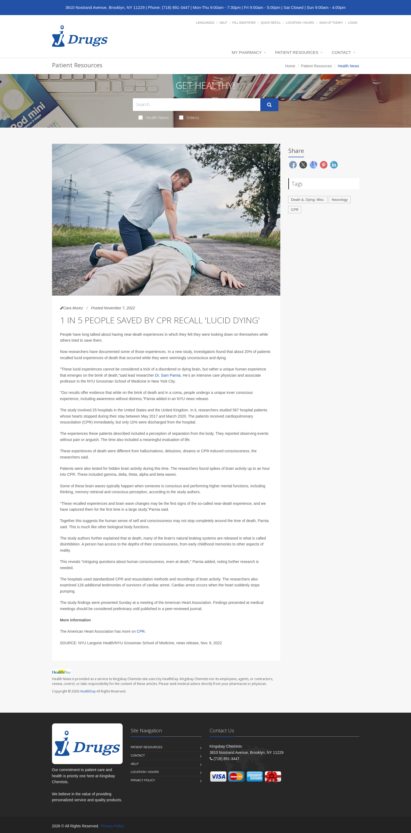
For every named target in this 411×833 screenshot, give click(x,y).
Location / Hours (300, 22)
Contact (341, 52)
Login (352, 22)
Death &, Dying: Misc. (308, 200)
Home (290, 66)
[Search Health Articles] (196, 104)
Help (223, 22)
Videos (189, 117)
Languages (205, 22)
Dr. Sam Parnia (168, 375)
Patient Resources (296, 52)
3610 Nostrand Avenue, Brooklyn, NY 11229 (105, 7)
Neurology (340, 200)
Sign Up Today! (331, 22)
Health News (154, 117)
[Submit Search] (269, 104)
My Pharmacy (247, 52)
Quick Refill (271, 22)
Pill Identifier (243, 22)
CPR (141, 631)
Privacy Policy (143, 780)
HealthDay (88, 691)
